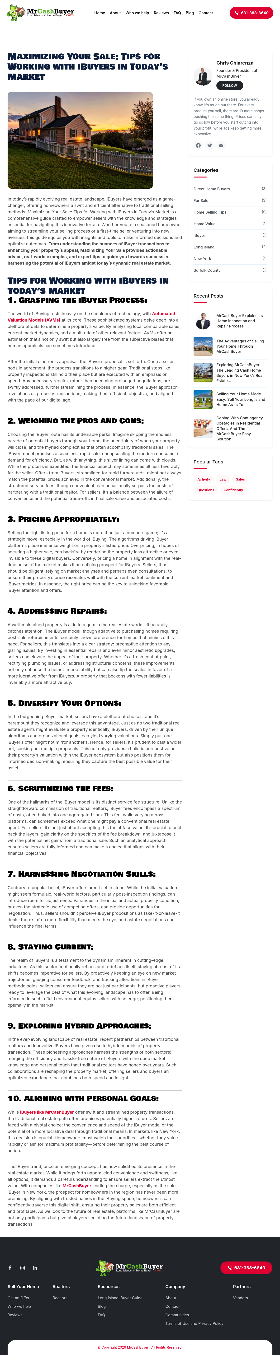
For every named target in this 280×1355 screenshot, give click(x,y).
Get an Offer (18, 1297)
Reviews (161, 12)
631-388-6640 (251, 12)
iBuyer (199, 235)
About (115, 12)
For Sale (201, 200)
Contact (206, 12)
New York (202, 258)
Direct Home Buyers (212, 189)
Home (99, 12)
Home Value (204, 223)
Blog (190, 12)
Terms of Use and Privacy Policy (194, 1323)
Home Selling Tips (210, 212)
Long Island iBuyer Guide (120, 1297)
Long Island (204, 247)
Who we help (137, 12)
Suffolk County (207, 270)
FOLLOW (229, 86)
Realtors (60, 1297)
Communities (177, 1315)
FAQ (177, 12)
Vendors (240, 1297)
